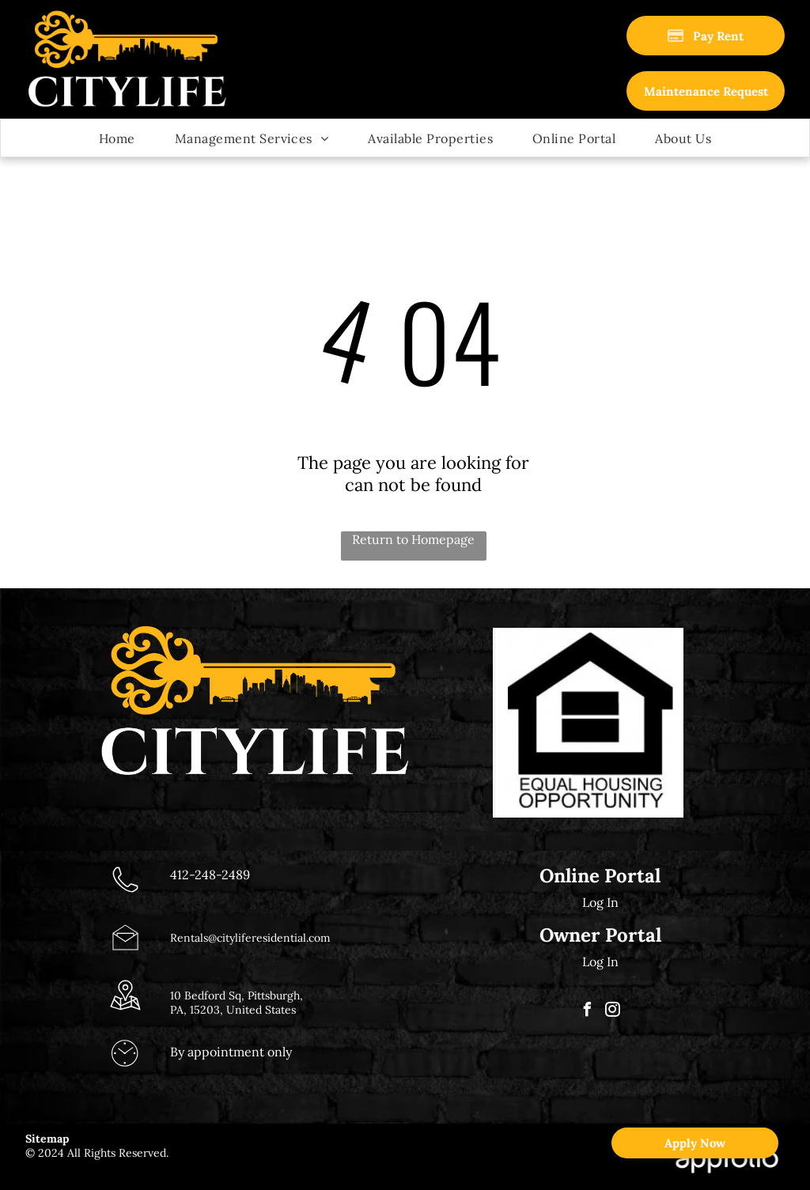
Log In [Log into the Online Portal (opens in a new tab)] (600, 902)
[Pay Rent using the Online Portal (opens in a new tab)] (705, 35)
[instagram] (613, 1012)
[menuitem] (117, 137)
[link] (705, 91)
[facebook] (588, 1012)
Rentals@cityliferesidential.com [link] (250, 938)
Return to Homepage (413, 539)
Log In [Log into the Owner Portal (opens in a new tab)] (600, 961)
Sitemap (47, 1138)
